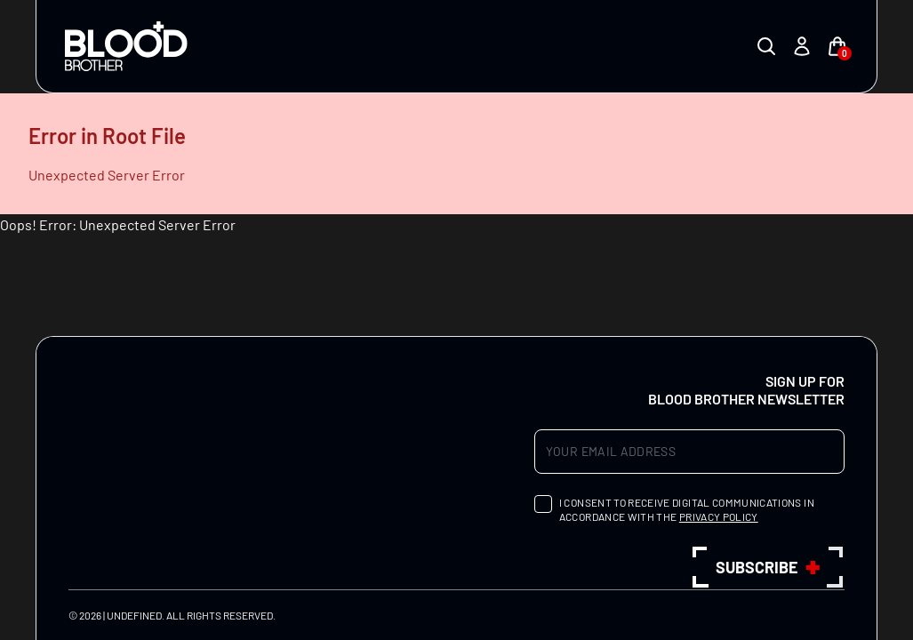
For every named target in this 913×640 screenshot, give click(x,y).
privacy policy (718, 516)
